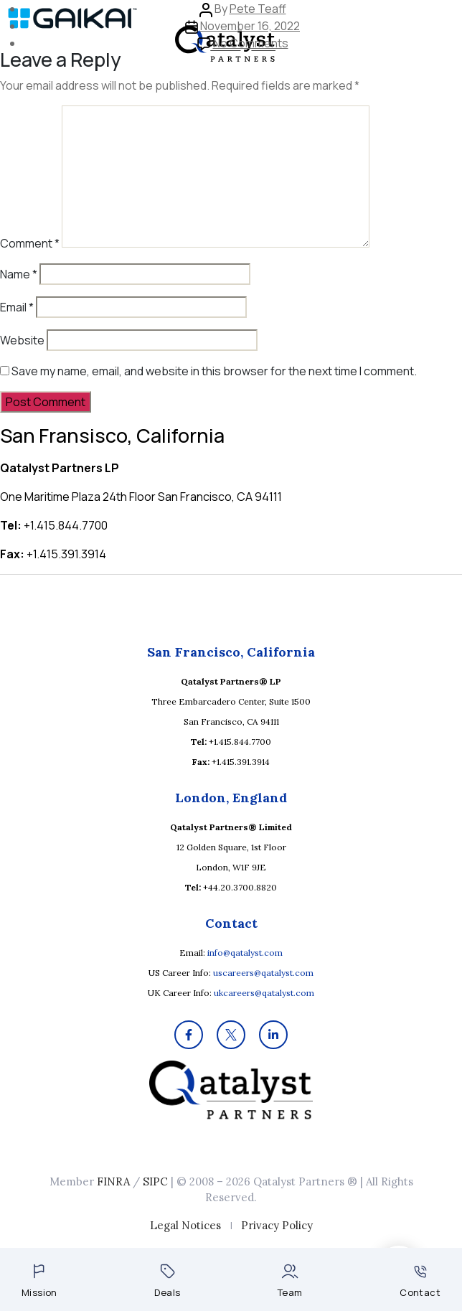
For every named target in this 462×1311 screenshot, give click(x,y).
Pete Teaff (258, 9)
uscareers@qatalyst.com (263, 972)
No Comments (250, 43)
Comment (30, 243)
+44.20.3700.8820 (240, 887)
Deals (167, 1281)
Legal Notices (185, 1225)
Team (290, 1281)
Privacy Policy (277, 1225)
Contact (420, 1282)
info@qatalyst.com (245, 952)
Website (22, 340)
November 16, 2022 (250, 26)
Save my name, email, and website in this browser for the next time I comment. (214, 371)
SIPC (155, 1181)
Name (18, 274)
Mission (39, 1281)
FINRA (113, 1181)
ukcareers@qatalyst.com (264, 992)
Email (17, 307)
